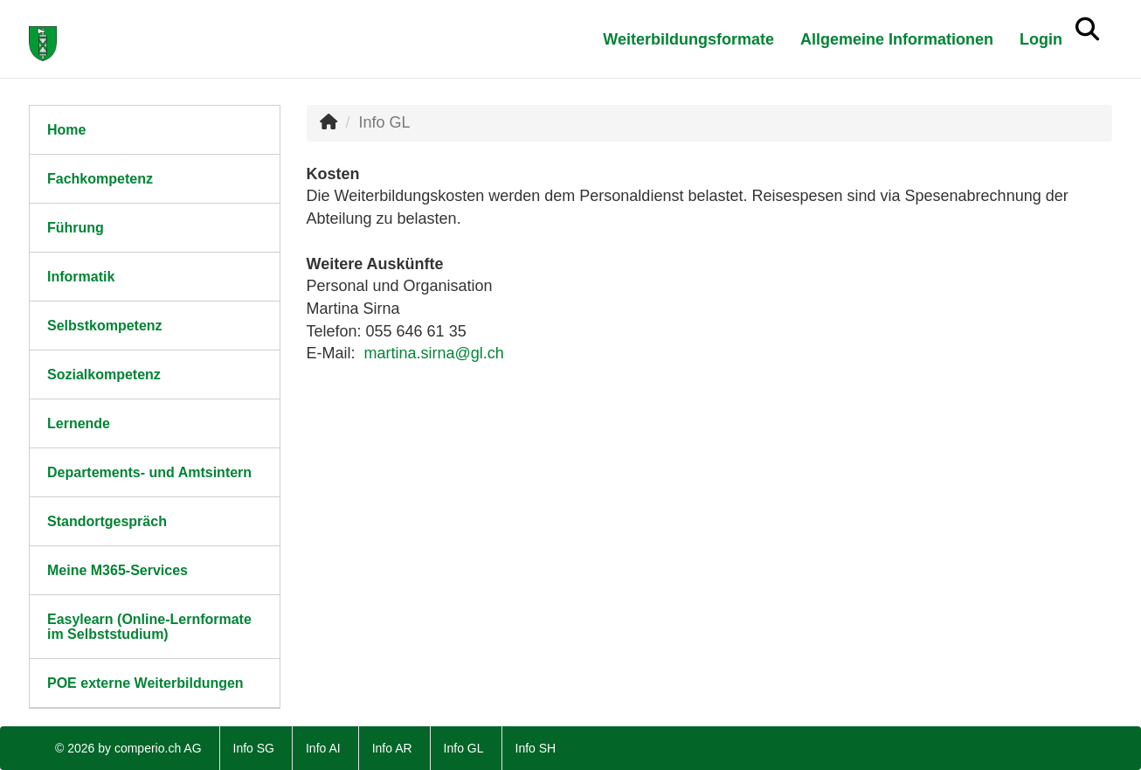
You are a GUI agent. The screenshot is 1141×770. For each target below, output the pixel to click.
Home (66, 129)
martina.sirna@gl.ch (434, 353)
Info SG (253, 748)
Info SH (536, 748)
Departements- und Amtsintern (149, 472)
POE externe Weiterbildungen (145, 683)
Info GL (464, 748)
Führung (75, 227)
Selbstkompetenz (105, 325)
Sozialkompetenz (104, 374)
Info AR (392, 748)
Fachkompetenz (100, 178)
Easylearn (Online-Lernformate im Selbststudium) (149, 627)
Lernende (78, 423)
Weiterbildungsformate (688, 39)
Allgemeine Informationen (896, 39)
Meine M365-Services (117, 570)
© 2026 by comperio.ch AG (128, 748)
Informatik (80, 276)
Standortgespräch (107, 521)
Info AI (323, 748)
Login (1041, 39)
